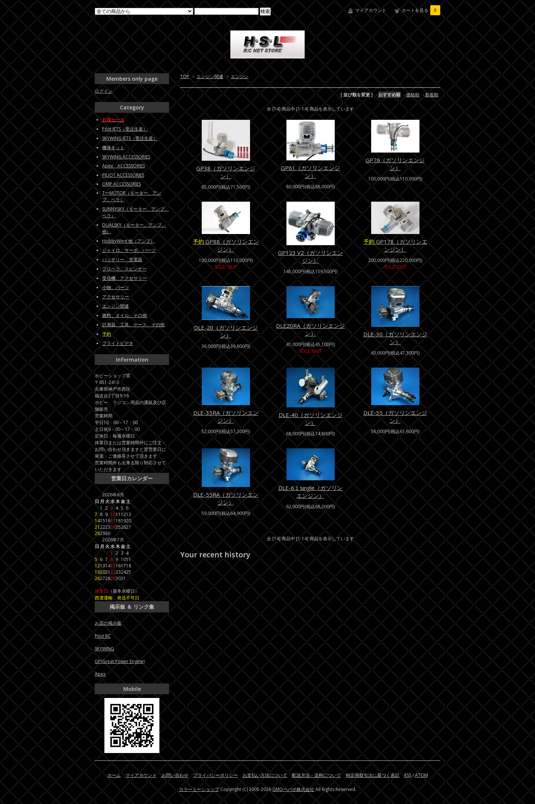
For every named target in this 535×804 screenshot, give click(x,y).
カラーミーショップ (199, 789)
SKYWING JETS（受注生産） (130, 138)
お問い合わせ (175, 775)
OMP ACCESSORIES (121, 184)
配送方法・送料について (316, 775)
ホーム (114, 775)
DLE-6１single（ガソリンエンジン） (310, 491)
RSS (407, 775)
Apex (100, 674)
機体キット (113, 147)
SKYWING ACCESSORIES (126, 157)
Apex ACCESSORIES (123, 166)
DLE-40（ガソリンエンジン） (311, 418)
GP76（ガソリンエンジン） (395, 164)
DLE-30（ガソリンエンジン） (395, 338)
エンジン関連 (210, 76)
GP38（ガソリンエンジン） (225, 172)
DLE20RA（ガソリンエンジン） (310, 329)
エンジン (240, 76)
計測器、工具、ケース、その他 (133, 324)
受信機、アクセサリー (124, 278)
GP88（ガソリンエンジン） (226, 245)
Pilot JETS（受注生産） (124, 129)
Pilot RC (103, 636)
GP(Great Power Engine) (120, 661)
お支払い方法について (265, 775)
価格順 (412, 95)
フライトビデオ (117, 343)
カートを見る (421, 10)
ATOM (421, 775)
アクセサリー (115, 297)
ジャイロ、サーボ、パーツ (129, 250)
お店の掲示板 (108, 623)
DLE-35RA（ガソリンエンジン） (226, 416)
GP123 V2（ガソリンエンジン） (310, 256)
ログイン (104, 91)
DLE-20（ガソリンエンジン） (226, 331)
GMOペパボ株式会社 (293, 789)
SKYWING (104, 649)
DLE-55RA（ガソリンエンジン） (226, 498)
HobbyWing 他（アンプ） (128, 241)
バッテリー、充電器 (122, 259)
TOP (184, 76)
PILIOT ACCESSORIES (123, 175)
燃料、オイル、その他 (124, 315)
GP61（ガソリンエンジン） (310, 171)
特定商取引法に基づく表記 (372, 775)
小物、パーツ (115, 287)
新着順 (431, 95)
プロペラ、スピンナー (124, 269)
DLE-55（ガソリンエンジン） (395, 416)
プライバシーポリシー (215, 775)
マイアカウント (370, 10)
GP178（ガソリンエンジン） (395, 245)
